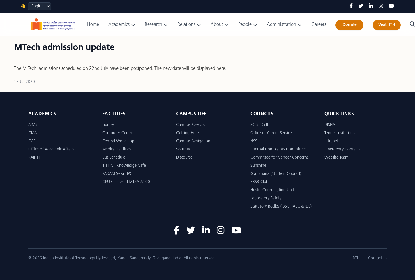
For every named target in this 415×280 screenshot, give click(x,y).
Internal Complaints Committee (278, 149)
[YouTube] (391, 6)
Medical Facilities (116, 149)
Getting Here (187, 133)
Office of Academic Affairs (51, 149)
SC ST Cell (259, 125)
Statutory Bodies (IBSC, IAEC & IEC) (281, 206)
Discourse (184, 157)
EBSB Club (259, 182)
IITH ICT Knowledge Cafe (124, 166)
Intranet (331, 141)
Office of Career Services (271, 133)
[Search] (412, 24)
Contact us (377, 258)
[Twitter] (361, 6)
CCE (32, 141)
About (220, 24)
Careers (318, 24)
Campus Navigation (193, 141)
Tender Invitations (339, 133)
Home (93, 24)
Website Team (336, 157)
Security (183, 149)
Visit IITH (386, 25)
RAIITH (34, 157)
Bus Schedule (113, 157)
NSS (253, 141)
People (247, 24)
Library (108, 125)
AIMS (32, 125)
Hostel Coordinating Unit (272, 190)
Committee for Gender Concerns (279, 157)
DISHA (329, 125)
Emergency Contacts (342, 149)
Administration (284, 24)
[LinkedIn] (371, 6)
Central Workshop (118, 141)
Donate (349, 25)
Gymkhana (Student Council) (275, 174)
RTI (355, 258)
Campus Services (190, 125)
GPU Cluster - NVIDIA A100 (126, 182)
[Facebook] (351, 6)
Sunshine (258, 166)
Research (156, 24)
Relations (189, 24)
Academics (121, 24)
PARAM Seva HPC (117, 174)
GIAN (32, 133)
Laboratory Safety (265, 198)
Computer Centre (117, 133)
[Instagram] (381, 6)
